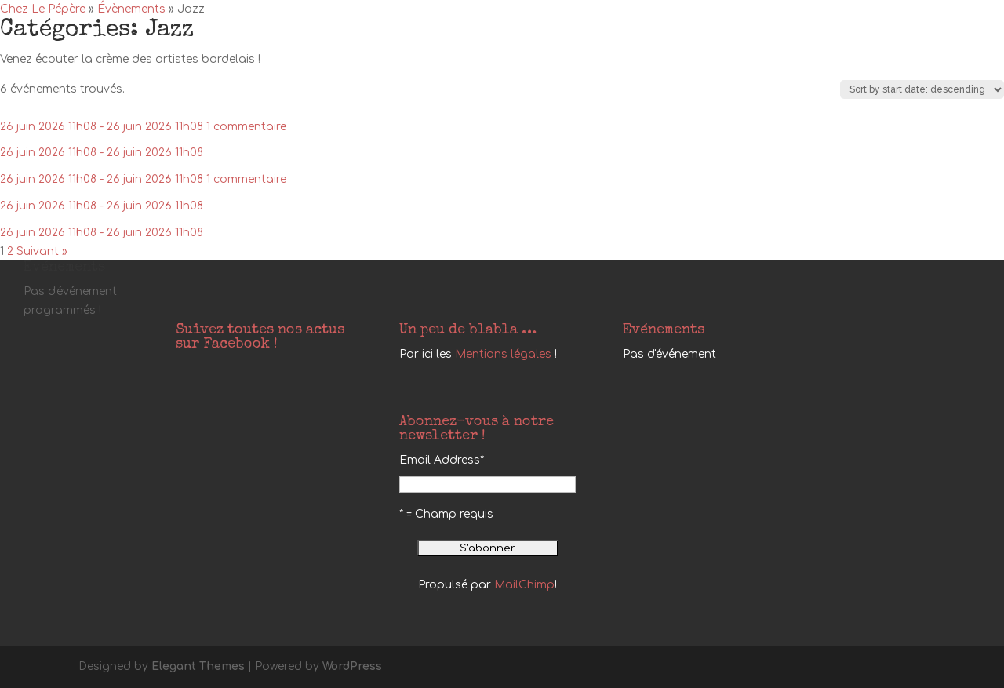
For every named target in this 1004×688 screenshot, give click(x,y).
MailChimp (524, 585)
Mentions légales (503, 354)
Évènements (131, 9)
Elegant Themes (198, 666)
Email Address (441, 460)
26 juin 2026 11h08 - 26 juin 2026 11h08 (101, 127)
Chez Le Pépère (42, 9)
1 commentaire (246, 127)
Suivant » (41, 251)
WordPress (352, 666)
